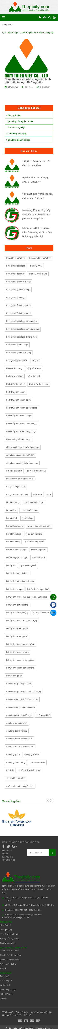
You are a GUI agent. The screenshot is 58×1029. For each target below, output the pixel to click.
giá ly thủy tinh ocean (36, 471)
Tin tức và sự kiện (8, 943)
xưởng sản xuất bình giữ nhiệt (19, 786)
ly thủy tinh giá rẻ (28, 565)
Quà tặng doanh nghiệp (18, 140)
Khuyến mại (5, 925)
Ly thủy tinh (5, 985)
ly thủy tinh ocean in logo (17, 652)
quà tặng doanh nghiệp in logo (19, 746)
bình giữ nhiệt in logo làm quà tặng (21, 321)
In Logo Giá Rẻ (6, 994)
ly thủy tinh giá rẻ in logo (17, 573)
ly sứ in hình (11, 518)
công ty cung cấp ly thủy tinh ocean (22, 463)
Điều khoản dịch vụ (8, 964)
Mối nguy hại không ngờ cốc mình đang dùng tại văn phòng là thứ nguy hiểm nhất (37, 232)
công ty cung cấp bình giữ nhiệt (20, 455)
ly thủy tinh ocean (41, 612)
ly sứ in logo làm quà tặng (39, 526)
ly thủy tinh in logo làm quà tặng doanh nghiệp (26, 597)
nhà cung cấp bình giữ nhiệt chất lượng (23, 691)
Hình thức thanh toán (9, 934)
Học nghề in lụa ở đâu (12, 1015)
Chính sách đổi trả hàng (10, 955)
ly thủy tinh (11, 565)
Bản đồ (3, 968)
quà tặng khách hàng (15, 762)
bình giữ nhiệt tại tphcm (16, 360)
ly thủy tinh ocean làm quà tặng (20, 668)
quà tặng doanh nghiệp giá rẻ (19, 739)
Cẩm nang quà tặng (16, 133)
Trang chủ (6, 25)
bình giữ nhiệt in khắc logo (18, 289)
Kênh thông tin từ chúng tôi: (21, 842)
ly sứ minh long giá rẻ (34, 542)
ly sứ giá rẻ (11, 510)
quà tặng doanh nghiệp (16, 731)
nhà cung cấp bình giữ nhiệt (18, 683)
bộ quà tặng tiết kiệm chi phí (19, 439)
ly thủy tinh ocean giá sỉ (16, 636)
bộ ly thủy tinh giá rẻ (15, 384)
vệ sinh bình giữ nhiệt (16, 778)
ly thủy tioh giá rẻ (14, 676)
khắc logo (37, 494)
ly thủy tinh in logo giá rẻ (38, 589)
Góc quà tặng (22, 1012)
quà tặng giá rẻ (43, 715)
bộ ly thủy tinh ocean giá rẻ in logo (21, 408)
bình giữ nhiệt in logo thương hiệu (21, 337)
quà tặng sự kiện (37, 762)
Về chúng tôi (7, 1012)
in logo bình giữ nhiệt (15, 486)
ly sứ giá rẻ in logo (29, 510)
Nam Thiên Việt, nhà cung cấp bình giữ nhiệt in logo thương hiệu (28, 81)
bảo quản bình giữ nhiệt (40, 258)
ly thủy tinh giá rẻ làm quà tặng (20, 581)
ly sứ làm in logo (13, 534)
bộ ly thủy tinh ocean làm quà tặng (21, 423)
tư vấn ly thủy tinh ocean (29, 770)
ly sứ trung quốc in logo (16, 557)
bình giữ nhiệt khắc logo (17, 345)
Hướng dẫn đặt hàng (9, 938)
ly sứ (48, 494)
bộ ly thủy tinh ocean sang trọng (20, 431)
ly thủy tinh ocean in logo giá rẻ (20, 660)
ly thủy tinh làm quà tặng (17, 605)
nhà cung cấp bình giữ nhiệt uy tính (22, 699)
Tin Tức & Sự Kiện (15, 127)
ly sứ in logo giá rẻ (14, 526)
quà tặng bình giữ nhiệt (16, 723)
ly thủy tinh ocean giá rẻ (17, 628)
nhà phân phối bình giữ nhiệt (19, 715)
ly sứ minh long (13, 542)
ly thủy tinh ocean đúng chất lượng (21, 620)
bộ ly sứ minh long (14, 376)
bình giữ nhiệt (36, 266)
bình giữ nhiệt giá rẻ (15, 274)
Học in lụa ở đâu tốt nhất (41, 1012)
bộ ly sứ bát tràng (14, 368)
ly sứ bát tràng (12, 502)
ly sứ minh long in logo (16, 549)
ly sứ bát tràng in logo (33, 502)
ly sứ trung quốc (38, 549)
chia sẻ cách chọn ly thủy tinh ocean (22, 447)
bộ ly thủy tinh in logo (38, 384)
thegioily (10, 770)
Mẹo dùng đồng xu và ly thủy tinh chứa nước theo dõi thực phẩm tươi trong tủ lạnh (36, 214)
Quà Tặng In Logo (8, 989)
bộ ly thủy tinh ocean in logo (19, 415)
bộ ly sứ (35, 360)
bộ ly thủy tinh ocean (15, 392)
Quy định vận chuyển (9, 959)
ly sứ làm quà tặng (34, 534)
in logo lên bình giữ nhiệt (17, 494)
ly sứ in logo (27, 518)
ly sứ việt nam (38, 557)
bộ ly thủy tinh (34, 376)
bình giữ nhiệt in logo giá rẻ (18, 305)
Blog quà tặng (13, 115)
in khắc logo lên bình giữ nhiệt (19, 479)
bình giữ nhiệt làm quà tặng (18, 352)
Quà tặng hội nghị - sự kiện (20, 121)
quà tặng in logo (31, 754)
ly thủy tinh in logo (14, 589)
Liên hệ (3, 998)
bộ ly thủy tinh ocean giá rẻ (18, 400)
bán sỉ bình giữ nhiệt (15, 258)
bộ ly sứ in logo (34, 368)
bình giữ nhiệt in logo (15, 266)
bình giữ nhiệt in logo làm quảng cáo (22, 329)
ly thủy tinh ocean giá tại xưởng (20, 644)
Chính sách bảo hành (9, 951)
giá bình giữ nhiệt (14, 471)
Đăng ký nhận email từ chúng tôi (8, 855)
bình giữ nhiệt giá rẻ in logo (18, 282)
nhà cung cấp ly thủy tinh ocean (20, 707)
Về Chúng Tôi (6, 980)
